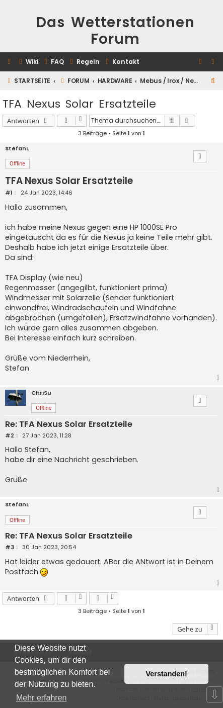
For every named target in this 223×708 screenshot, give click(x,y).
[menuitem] (27, 62)
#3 (9, 547)
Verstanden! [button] (166, 674)
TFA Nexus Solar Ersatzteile (79, 104)
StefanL (17, 148)
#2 (9, 435)
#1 (9, 193)
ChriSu (41, 393)
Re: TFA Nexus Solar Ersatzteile (68, 424)
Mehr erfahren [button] (41, 697)
